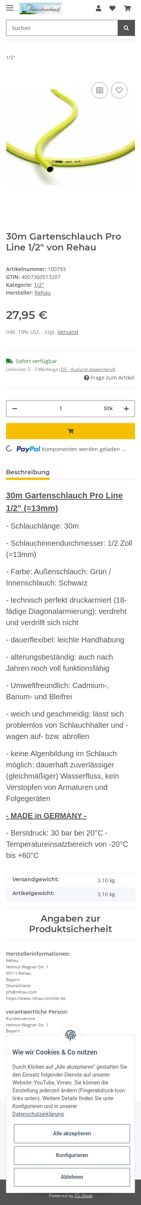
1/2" (39, 284)
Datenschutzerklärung (38, 1114)
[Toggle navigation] (10, 4)
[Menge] (61, 409)
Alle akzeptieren (72, 1133)
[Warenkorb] (127, 8)
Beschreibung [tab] (28, 472)
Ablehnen (72, 1177)
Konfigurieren (72, 1155)
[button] (98, 8)
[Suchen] (62, 28)
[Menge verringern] (14, 409)
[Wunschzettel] (112, 8)
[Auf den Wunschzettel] (119, 90)
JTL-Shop (83, 1195)
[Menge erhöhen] (126, 409)
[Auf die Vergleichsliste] (99, 90)
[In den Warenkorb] (70, 431)
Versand (68, 331)
